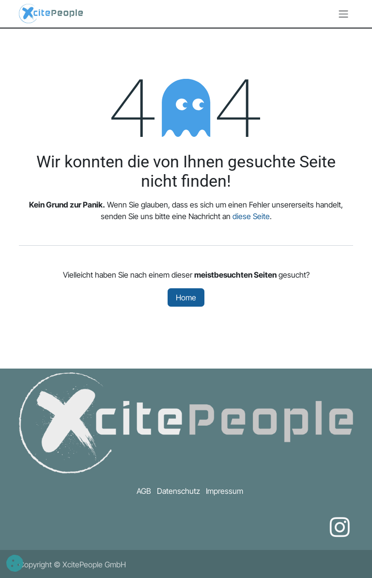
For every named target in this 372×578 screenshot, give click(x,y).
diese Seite (251, 216)
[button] (14, 563)
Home (186, 297)
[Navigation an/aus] (343, 14)
